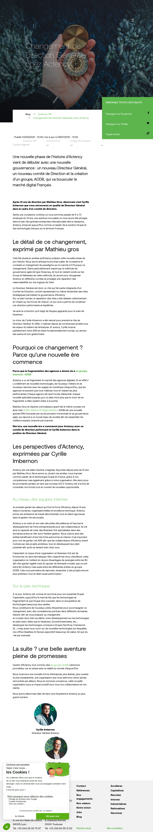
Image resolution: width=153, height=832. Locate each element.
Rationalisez (118, 808)
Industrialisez (118, 803)
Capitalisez (117, 790)
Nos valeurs (83, 803)
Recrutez (116, 794)
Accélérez (116, 785)
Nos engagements (84, 796)
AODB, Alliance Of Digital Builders (40, 410)
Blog (79, 816)
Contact (81, 785)
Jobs (79, 812)
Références (83, 790)
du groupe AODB (59, 664)
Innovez (115, 799)
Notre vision (83, 807)
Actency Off (44, 114)
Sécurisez (116, 812)
